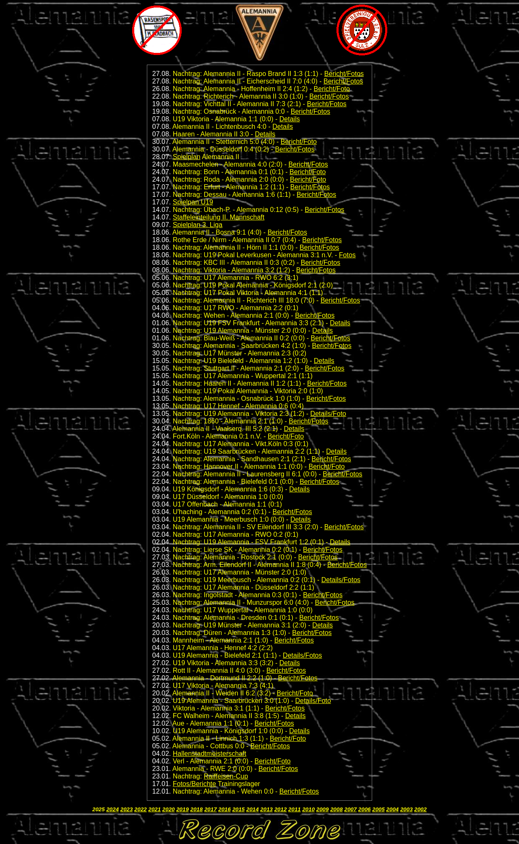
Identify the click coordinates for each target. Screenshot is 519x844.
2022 (140, 809)
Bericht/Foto (332, 88)
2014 (252, 809)
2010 (308, 809)
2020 (168, 809)
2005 (378, 809)
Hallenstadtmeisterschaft (209, 753)
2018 (196, 809)
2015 (238, 809)
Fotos (347, 255)
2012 (280, 809)
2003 (406, 809)
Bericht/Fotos (344, 73)
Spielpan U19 (193, 202)
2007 (350, 809)
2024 (112, 809)
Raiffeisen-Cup (226, 776)
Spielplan (187, 156)
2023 (126, 809)
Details (289, 119)
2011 (294, 809)
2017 (210, 809)
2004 (392, 809)
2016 (224, 809)
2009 (322, 809)
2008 (336, 809)
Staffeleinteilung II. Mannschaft (219, 217)
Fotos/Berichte (194, 783)
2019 (182, 809)
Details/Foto (328, 413)
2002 (420, 809)
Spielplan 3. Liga (197, 224)
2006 (364, 809)
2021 (154, 809)
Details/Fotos (340, 579)
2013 (266, 809)
